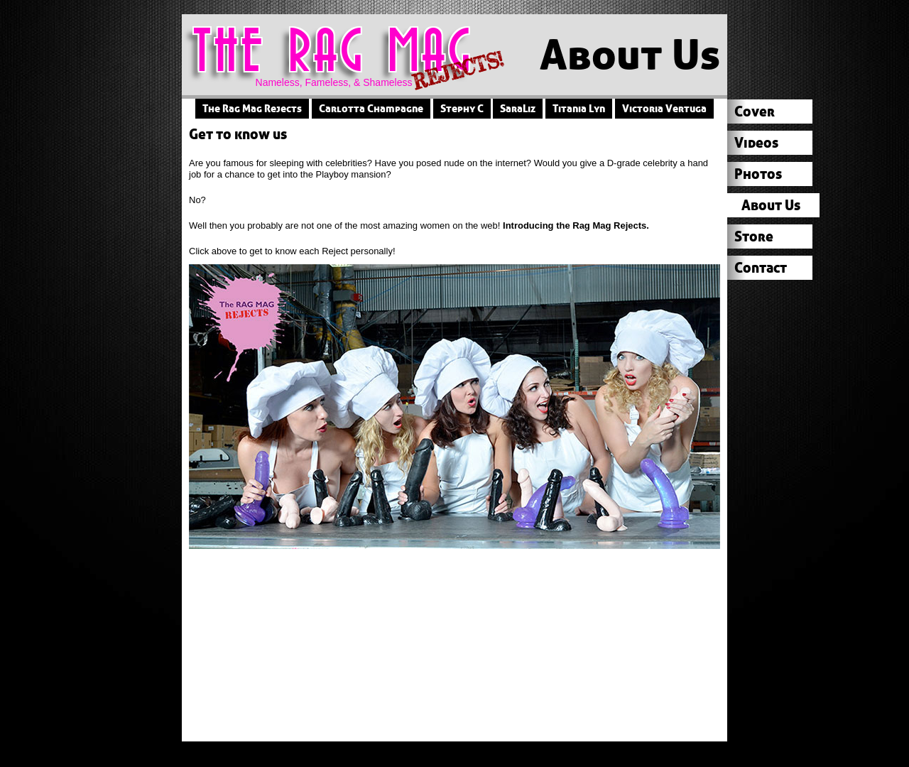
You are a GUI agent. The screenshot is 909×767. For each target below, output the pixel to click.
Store (753, 236)
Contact (760, 267)
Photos (758, 174)
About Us (770, 205)
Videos (756, 142)
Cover (754, 111)
